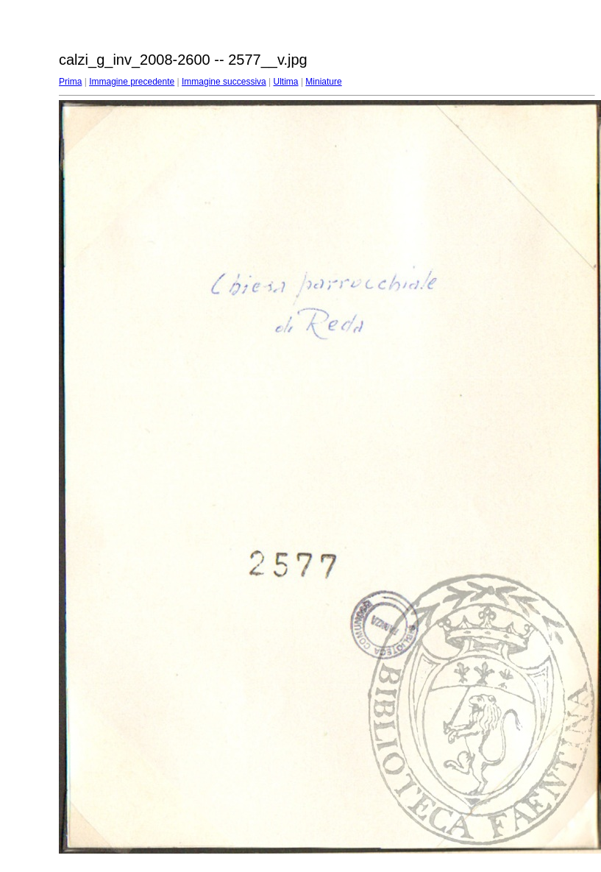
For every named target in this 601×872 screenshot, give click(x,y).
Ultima (286, 82)
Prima (70, 82)
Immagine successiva (224, 82)
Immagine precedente (131, 82)
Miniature (323, 82)
